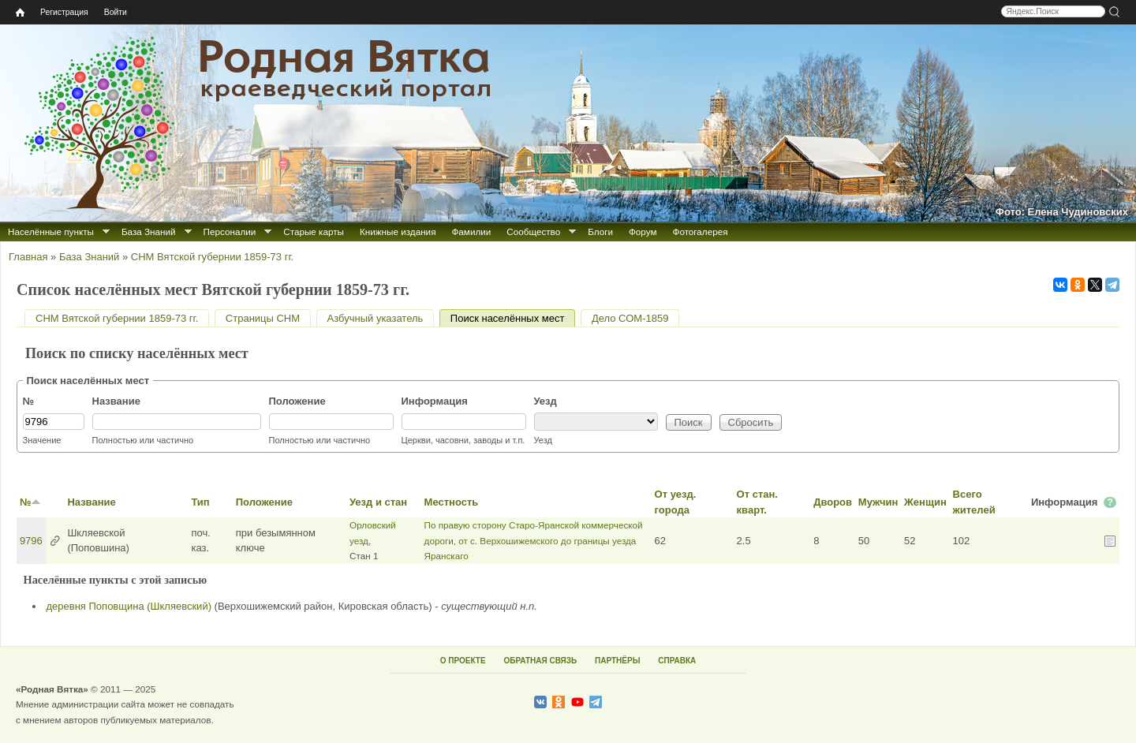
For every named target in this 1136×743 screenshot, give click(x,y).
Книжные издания (397, 231)
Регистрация (64, 12)
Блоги (600, 231)
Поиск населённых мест (513, 318)
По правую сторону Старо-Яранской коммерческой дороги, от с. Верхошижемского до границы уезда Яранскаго (533, 540)
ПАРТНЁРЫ (617, 660)
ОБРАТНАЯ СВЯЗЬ (540, 660)
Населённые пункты (51, 231)
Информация (435, 401)
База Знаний (148, 231)
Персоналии (230, 231)
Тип (200, 502)
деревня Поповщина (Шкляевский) (129, 606)
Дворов (832, 502)
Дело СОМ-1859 (630, 318)
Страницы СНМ (263, 318)
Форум (643, 231)
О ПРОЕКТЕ (463, 660)
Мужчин (878, 502)
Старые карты (313, 231)
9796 (31, 541)
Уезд (545, 401)
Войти (115, 12)
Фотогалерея (700, 231)
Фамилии (471, 231)
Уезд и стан (378, 502)
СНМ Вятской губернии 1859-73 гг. (212, 257)
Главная (28, 257)
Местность (451, 502)
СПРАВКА (677, 660)
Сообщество (533, 231)
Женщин (925, 502)
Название (116, 401)
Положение (297, 401)
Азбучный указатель (375, 318)
